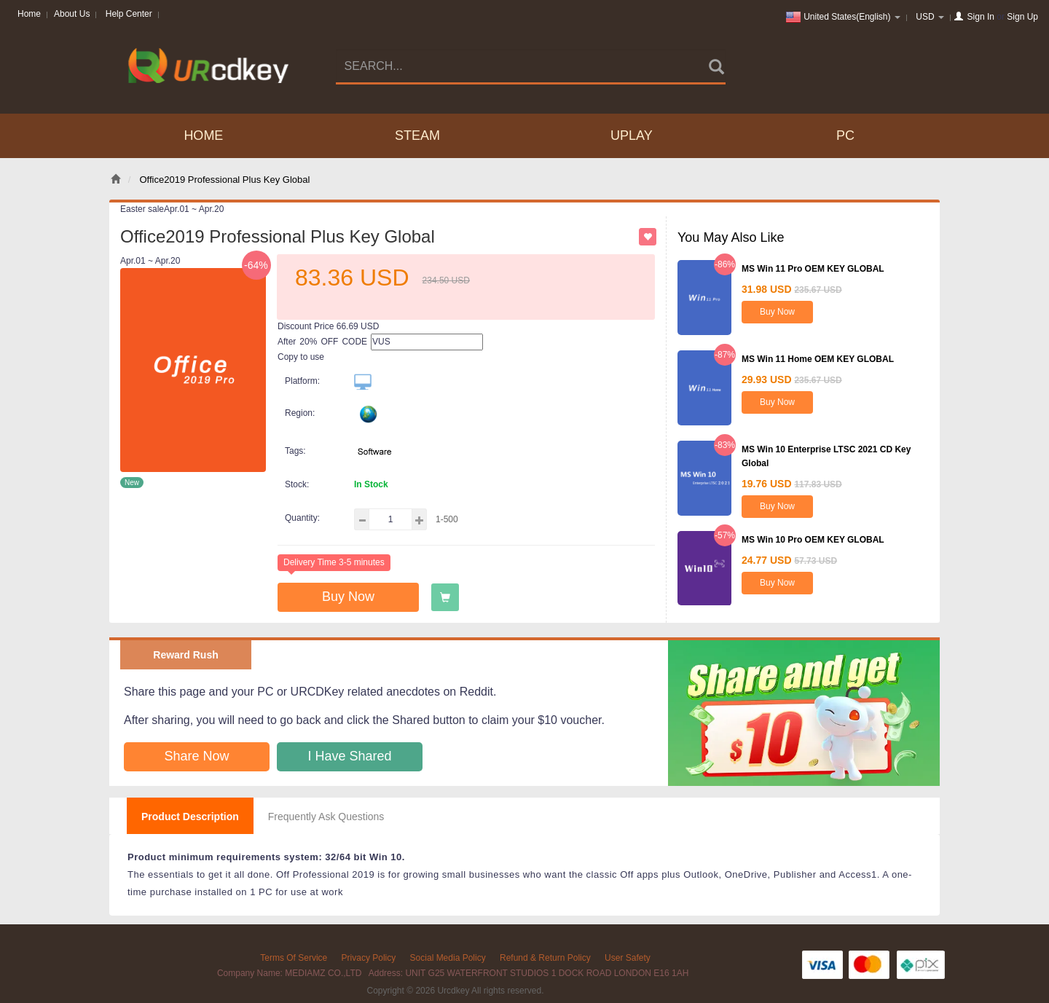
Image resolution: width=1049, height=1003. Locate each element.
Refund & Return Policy (545, 958)
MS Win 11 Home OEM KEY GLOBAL (818, 359)
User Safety (628, 958)
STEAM (417, 135)
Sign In (980, 17)
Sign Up (1022, 17)
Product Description (190, 816)
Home (29, 14)
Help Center (129, 14)
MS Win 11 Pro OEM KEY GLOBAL (813, 269)
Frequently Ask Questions (326, 816)
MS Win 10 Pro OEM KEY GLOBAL (813, 540)
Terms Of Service (293, 958)
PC (845, 135)
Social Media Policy (448, 958)
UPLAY (631, 135)
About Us (72, 14)
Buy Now (348, 596)
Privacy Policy (369, 958)
